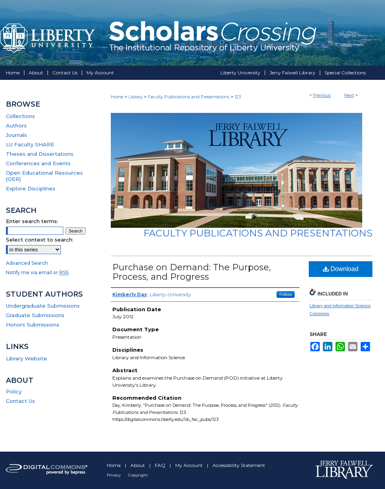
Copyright (138, 475)
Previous (322, 95)
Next (349, 95)
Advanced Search (27, 263)
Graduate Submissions (35, 315)
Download (341, 269)
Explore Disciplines (30, 188)
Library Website (26, 358)
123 (238, 97)
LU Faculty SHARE (30, 144)
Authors (16, 125)
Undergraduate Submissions (43, 306)
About (138, 465)
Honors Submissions (32, 324)
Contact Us (20, 401)
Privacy (114, 475)
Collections (20, 116)
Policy (14, 391)
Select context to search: (39, 239)
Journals (16, 135)
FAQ (161, 465)
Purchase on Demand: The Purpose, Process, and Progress (191, 272)
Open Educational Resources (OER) (44, 176)
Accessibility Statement (239, 465)
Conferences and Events (38, 163)
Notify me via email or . (38, 272)
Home (117, 97)
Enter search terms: (32, 221)
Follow (285, 294)
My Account (189, 465)
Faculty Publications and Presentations (188, 97)
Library (135, 97)
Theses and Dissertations (39, 154)
